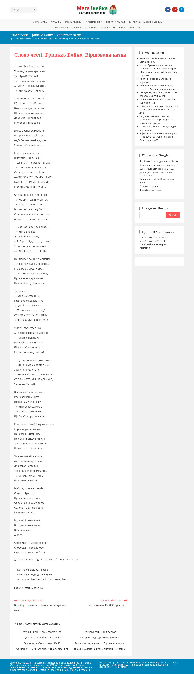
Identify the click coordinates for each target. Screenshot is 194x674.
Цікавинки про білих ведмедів (42, 637)
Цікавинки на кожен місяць (113, 664)
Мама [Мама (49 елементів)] (142, 175)
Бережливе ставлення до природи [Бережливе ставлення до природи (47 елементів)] (157, 165)
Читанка (119, 662)
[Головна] (11, 38)
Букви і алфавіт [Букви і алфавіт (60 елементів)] (148, 168)
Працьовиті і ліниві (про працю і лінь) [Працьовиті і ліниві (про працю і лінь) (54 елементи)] (157, 180)
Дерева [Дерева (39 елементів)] (170, 169)
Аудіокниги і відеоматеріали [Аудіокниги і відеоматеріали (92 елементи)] (158, 161)
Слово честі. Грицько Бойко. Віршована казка (76, 38)
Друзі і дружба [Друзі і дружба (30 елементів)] (145, 172)
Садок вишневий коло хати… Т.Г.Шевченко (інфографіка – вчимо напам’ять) (155, 120)
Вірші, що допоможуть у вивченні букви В (99, 649)
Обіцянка (47, 574)
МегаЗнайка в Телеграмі (153, 244)
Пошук (173, 215)
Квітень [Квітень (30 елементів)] (163, 172)
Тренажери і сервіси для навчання (149, 664)
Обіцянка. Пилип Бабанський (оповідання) (42, 649)
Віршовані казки (69, 559)
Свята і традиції (168, 662)
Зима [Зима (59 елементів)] (155, 172)
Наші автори (121, 666)
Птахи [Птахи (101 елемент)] (143, 186)
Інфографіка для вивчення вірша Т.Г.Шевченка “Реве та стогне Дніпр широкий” (158, 136)
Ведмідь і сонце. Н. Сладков (99, 632)
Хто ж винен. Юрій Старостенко (42, 632)
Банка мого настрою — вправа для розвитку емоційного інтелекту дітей (159, 109)
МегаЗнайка (105, 662)
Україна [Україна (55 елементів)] (153, 186)
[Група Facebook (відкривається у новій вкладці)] (168, 9)
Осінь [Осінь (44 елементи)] (149, 175)
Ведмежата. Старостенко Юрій (42, 643)
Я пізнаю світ (150, 662)
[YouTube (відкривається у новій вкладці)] (175, 9)
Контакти (144, 247)
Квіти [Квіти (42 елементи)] (169, 172)
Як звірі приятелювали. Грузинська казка (99, 643)
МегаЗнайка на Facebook (153, 237)
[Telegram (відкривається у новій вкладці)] (181, 9)
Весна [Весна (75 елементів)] (162, 168)
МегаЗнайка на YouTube (153, 240)
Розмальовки (134, 662)
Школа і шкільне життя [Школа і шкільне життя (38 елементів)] (150, 190)
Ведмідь (35, 574)
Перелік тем (105, 666)
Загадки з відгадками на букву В (99, 637)
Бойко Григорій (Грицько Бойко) (46, 579)
